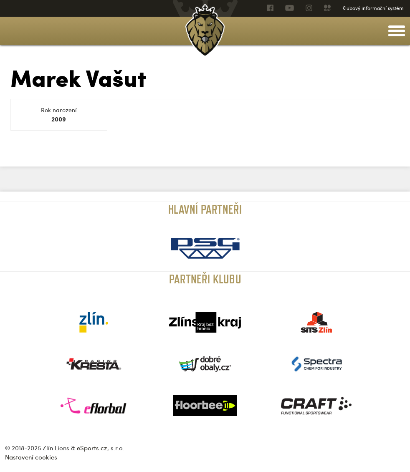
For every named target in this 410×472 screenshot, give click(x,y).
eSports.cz (92, 448)
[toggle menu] (396, 31)
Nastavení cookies (31, 457)
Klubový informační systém (373, 8)
